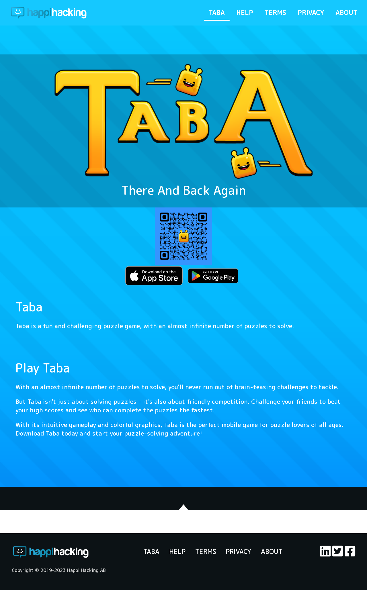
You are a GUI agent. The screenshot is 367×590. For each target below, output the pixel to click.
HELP (244, 12)
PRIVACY (311, 12)
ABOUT (346, 12)
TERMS (275, 12)
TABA (217, 12)
